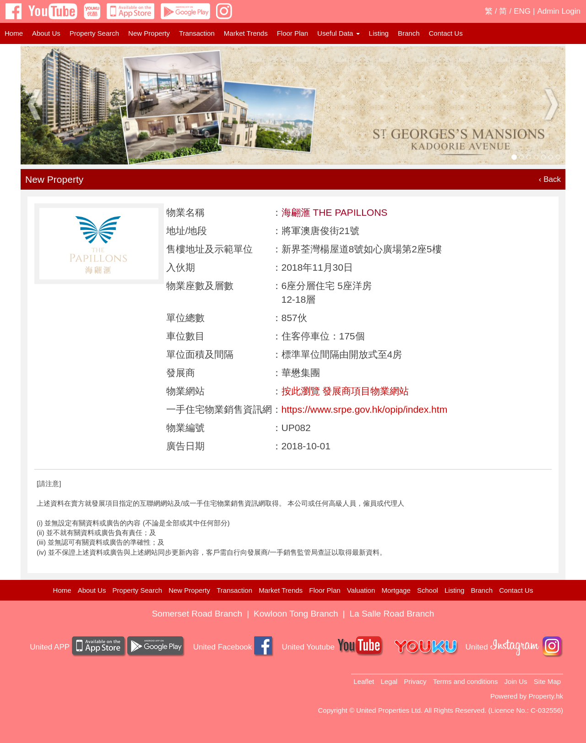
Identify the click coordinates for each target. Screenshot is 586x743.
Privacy (415, 681)
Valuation (361, 590)
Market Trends (246, 33)
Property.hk (545, 696)
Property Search (94, 33)
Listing (379, 33)
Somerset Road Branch (197, 613)
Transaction (197, 33)
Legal (388, 681)
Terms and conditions (465, 681)
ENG (522, 11)
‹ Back (550, 179)
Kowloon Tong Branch (296, 613)
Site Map (547, 681)
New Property (149, 33)
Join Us (516, 681)
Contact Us (445, 33)
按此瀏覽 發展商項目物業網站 (345, 391)
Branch (409, 33)
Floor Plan (292, 33)
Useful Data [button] (338, 33)
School (427, 590)
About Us (46, 33)
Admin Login (559, 11)
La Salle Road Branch (392, 613)
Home (14, 33)
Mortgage (395, 590)
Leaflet (363, 681)
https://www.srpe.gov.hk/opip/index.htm (365, 409)
